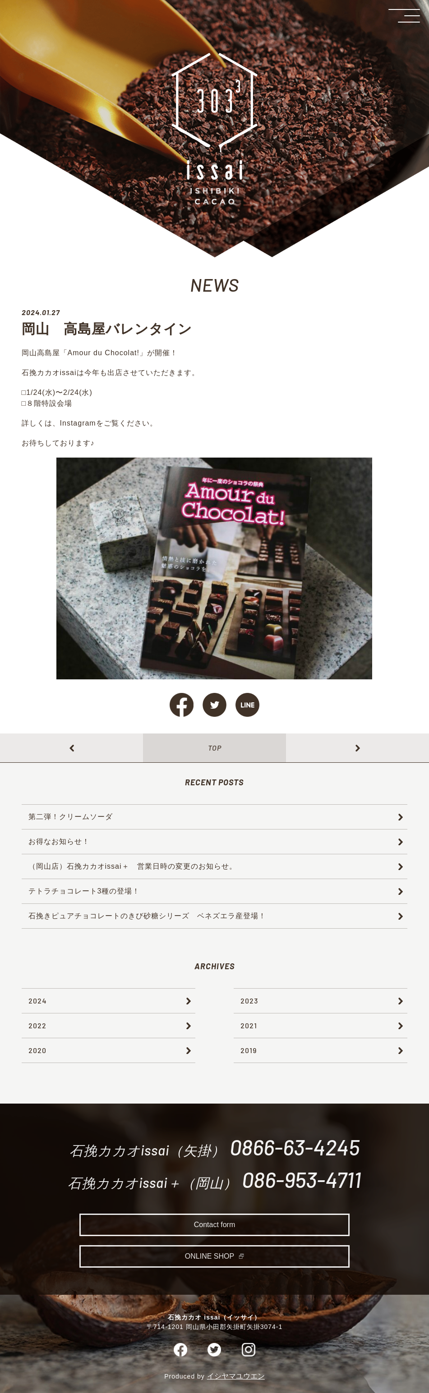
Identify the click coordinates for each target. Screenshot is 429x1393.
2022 (37, 1025)
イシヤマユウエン (236, 1378)
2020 (37, 1050)
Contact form (214, 1227)
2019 (248, 1050)
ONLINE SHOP (209, 1259)
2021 (248, 1025)
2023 (249, 1000)
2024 (37, 1000)
